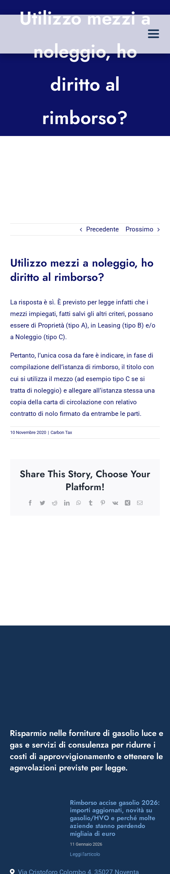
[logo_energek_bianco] (86, 672)
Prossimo (139, 229)
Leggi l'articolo (85, 854)
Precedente (102, 229)
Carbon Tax (61, 432)
